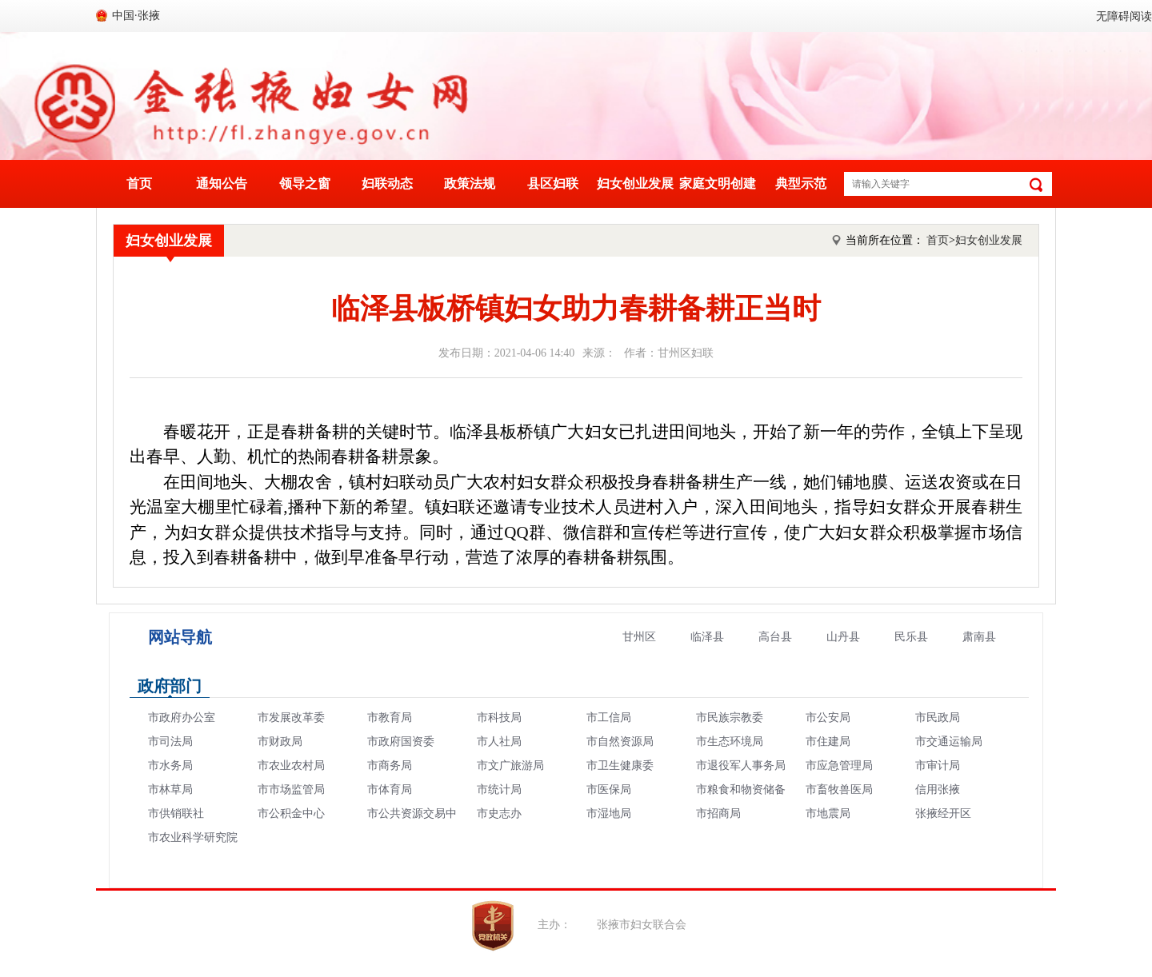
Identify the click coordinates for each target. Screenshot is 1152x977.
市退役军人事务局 (741, 766)
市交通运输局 (948, 742)
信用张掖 (937, 790)
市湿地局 (608, 813)
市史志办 (499, 813)
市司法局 (170, 742)
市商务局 (389, 766)
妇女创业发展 (635, 183)
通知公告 (221, 183)
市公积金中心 (291, 813)
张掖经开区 (943, 813)
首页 (139, 183)
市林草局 (170, 790)
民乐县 (911, 637)
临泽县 (707, 637)
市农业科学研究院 (193, 837)
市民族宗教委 (729, 718)
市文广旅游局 (510, 766)
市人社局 (499, 742)
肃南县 (979, 637)
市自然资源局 (620, 742)
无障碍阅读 (1124, 16)
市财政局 (280, 742)
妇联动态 (387, 183)
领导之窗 (304, 183)
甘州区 (639, 637)
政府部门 (170, 686)
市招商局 (718, 813)
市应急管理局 (839, 766)
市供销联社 (176, 813)
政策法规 (469, 183)
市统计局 (499, 790)
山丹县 (843, 637)
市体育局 (389, 790)
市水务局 (170, 766)
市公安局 (828, 718)
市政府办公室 (181, 718)
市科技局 (499, 718)
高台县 (775, 637)
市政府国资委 (400, 742)
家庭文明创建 (717, 183)
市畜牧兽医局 (839, 790)
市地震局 (828, 813)
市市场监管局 (291, 790)
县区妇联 (552, 183)
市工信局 (608, 718)
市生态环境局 (729, 742)
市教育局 (389, 718)
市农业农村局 (291, 766)
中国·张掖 (136, 16)
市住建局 (828, 742)
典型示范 (800, 183)
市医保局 (608, 790)
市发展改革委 (291, 718)
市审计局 (937, 766)
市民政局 (937, 718)
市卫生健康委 (620, 766)
